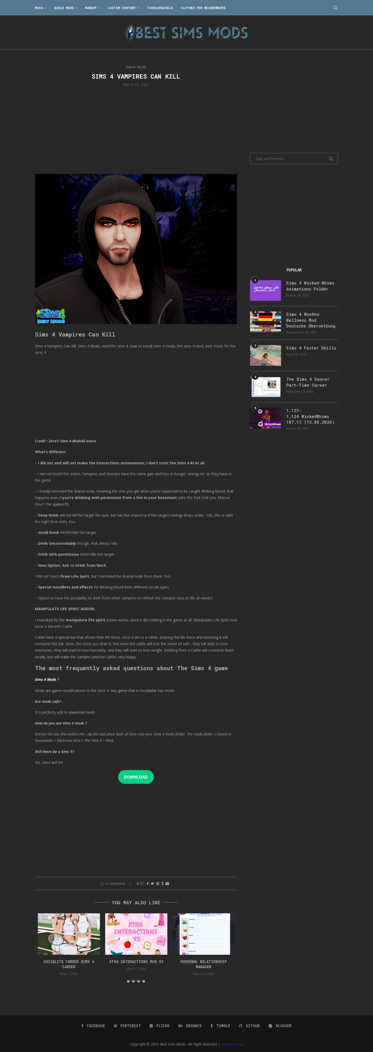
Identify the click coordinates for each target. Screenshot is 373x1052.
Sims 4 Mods (45, 679)
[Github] (249, 1025)
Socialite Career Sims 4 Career (69, 964)
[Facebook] (93, 1025)
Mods (39, 8)
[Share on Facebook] (148, 883)
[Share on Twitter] (152, 883)
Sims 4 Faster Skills (311, 347)
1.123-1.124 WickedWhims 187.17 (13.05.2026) (310, 416)
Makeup (90, 8)
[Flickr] (160, 1025)
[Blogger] (280, 1025)
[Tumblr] (220, 1025)
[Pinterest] (127, 1025)
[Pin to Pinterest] (157, 883)
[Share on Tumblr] (162, 883)
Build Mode (64, 8)
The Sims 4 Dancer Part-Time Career (307, 381)
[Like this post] (142, 883)
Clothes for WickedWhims (203, 8)
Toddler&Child (160, 8)
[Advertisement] (136, 130)
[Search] (335, 7)
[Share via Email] (167, 883)
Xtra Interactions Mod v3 (136, 961)
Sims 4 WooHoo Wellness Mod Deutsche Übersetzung (310, 320)
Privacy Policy (232, 1044)
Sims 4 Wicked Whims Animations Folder (310, 285)
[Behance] (190, 1025)
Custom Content (121, 8)
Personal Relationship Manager (203, 964)
